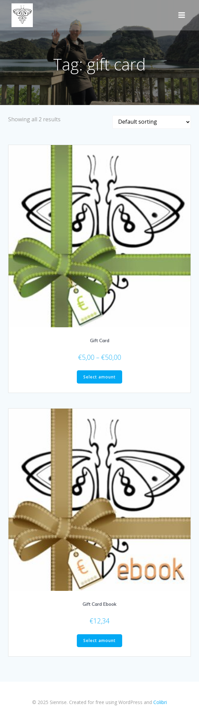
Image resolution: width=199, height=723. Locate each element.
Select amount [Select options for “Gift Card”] (99, 377)
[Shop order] (151, 122)
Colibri (160, 702)
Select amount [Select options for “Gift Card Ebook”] (99, 640)
